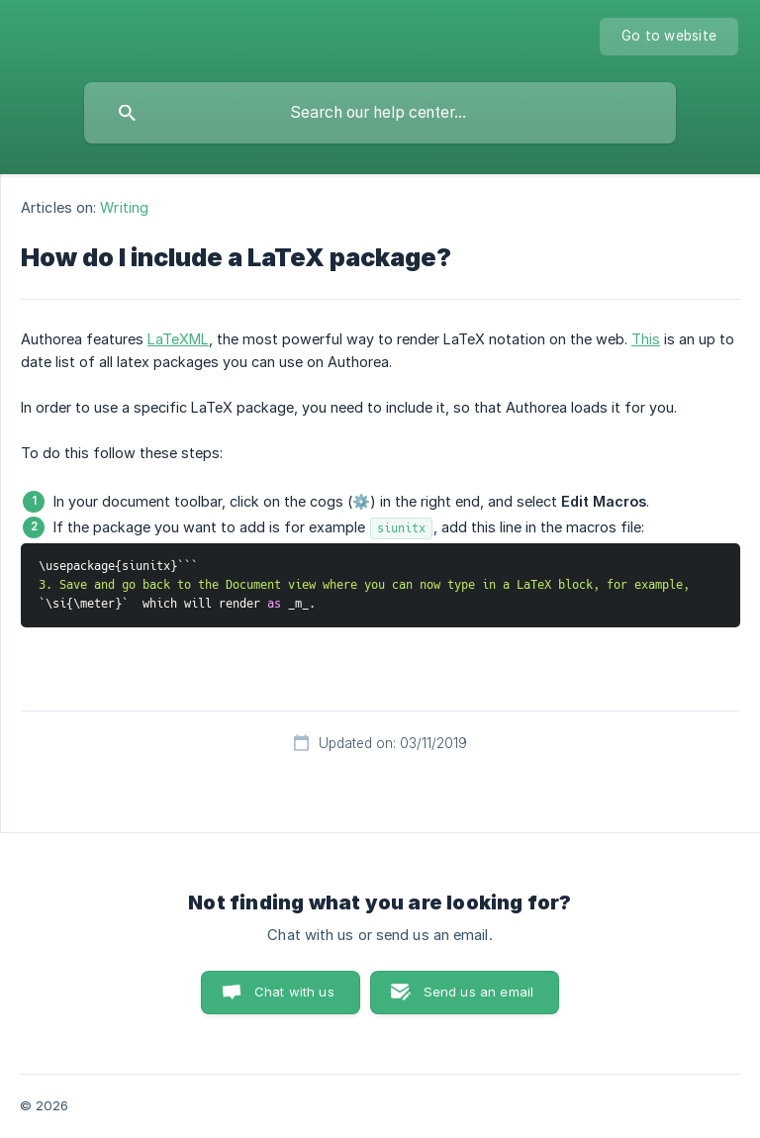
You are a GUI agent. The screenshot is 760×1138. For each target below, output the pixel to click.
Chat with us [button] (294, 991)
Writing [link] (124, 207)
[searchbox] (380, 112)
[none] (669, 36)
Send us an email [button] (478, 991)
